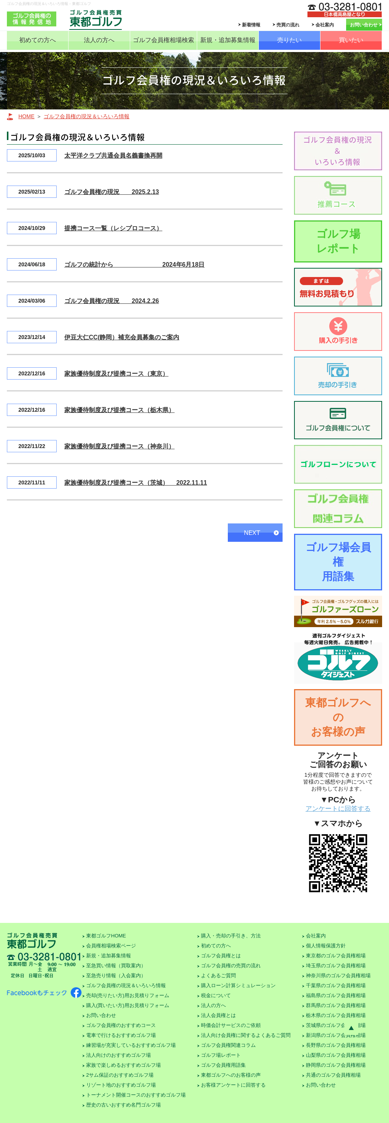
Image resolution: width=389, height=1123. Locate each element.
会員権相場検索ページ (111, 946)
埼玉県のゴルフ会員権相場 (336, 965)
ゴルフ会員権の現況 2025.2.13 (111, 192)
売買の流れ (287, 25)
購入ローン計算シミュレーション (238, 985)
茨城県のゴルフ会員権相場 (336, 1025)
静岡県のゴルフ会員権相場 (336, 1065)
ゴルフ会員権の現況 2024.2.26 (111, 301)
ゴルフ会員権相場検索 (163, 40)
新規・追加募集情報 (227, 40)
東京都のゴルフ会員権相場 (336, 955)
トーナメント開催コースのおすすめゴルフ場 (136, 1095)
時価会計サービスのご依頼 (231, 1025)
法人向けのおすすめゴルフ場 (118, 1055)
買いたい (351, 40)
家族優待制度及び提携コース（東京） (116, 373)
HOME (26, 116)
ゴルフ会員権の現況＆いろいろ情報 (86, 116)
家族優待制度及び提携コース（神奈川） (119, 446)
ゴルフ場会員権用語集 (338, 561)
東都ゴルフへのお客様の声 (338, 717)
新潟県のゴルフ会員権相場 (336, 1035)
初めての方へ (37, 40)
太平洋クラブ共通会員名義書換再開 (113, 155)
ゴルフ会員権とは (221, 955)
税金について (216, 995)
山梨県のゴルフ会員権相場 (336, 1055)
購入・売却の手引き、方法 (231, 936)
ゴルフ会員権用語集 (223, 1065)
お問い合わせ (364, 25)
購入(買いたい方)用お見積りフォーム (127, 1005)
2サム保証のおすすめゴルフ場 (120, 1075)
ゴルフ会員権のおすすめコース (121, 1025)
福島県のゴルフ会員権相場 (336, 995)
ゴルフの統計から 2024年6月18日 (134, 264)
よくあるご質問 (218, 975)
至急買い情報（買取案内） (116, 965)
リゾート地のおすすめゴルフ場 (121, 1085)
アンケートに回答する (338, 808)
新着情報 (251, 25)
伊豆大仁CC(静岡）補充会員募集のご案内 (121, 337)
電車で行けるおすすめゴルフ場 (121, 1035)
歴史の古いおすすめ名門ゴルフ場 (123, 1105)
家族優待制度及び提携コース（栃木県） (119, 410)
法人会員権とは (218, 1015)
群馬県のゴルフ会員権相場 (336, 1005)
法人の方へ (99, 40)
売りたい (289, 40)
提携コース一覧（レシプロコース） (113, 228)
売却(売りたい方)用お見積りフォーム (127, 995)
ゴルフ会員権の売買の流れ (231, 965)
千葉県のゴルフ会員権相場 (336, 985)
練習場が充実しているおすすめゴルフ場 (131, 1045)
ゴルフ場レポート (338, 241)
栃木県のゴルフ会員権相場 (336, 1015)
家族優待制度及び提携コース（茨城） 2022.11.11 (135, 482)
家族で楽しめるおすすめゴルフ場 (123, 1065)
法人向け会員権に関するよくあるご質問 (246, 1035)
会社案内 (324, 25)
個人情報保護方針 (326, 946)
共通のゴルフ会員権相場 (333, 1075)
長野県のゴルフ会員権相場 (336, 1045)
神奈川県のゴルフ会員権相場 (338, 975)
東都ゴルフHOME (106, 936)
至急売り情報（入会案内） (116, 975)
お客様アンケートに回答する (233, 1085)
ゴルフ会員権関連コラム (228, 1045)
